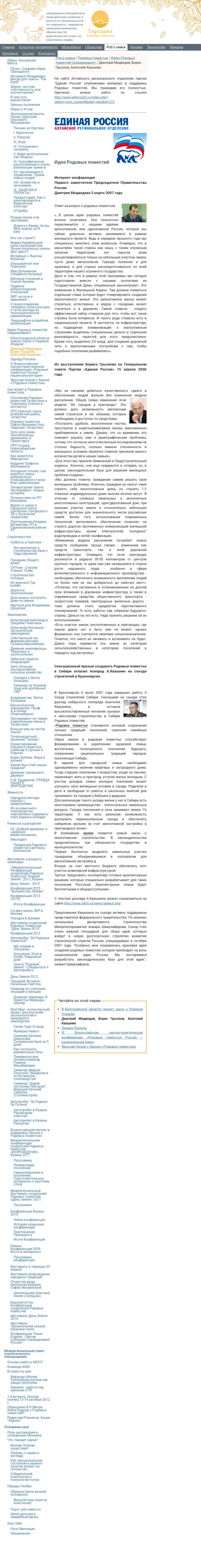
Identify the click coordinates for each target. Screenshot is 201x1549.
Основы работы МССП (25, 1362)
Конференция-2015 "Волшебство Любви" (27, 889)
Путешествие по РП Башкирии (25, 499)
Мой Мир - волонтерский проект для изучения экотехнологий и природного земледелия (30, 1015)
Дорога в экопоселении (21, 591)
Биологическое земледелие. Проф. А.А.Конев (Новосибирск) (25, 709)
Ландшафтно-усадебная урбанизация (29, 321)
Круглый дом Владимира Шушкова (30, 606)
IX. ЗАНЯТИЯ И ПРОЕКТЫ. (25, 191)
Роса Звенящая (22, 1529)
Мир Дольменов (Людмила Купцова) (26, 272)
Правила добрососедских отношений (23, 289)
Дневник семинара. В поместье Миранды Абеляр (31, 1000)
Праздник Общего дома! (24, 561)
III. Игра (20, 142)
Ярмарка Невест (27, 1031)
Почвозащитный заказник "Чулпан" (24, 738)
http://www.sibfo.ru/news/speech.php (92, 903)
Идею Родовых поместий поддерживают (27, 331)
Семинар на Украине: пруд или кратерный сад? (30, 688)
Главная (8, 47)
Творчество (156, 47)
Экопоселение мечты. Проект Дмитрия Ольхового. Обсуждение (27, 118)
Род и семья (116, 47)
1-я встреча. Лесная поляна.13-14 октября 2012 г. (28, 1400)
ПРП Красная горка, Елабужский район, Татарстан (26, 414)
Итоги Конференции (29, 904)
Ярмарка (176, 47)
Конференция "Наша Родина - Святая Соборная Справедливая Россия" (30, 1338)
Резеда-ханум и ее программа (24, 218)
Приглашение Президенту (24, 1233)
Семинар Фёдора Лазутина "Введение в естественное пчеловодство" (31, 1074)
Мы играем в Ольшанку (24, 947)
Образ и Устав (21, 109)
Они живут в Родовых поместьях (24, 390)
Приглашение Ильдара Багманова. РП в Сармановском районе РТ (28, 526)
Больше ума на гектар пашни (27, 730)
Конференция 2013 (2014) (25, 897)
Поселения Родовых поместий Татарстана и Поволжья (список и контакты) (28, 402)
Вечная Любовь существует (22, 1446)
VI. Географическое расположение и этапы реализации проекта (32, 164)
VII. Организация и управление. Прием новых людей (29, 175)
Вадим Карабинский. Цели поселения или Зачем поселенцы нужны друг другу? (30, 247)
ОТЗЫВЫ (21, 211)
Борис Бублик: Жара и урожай (27, 758)
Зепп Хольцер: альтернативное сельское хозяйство (26, 669)
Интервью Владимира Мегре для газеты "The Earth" (28, 79)
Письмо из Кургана (29, 128)
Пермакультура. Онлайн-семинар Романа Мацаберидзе (27, 1061)
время (88, 833)
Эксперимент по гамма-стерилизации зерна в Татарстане (29, 721)
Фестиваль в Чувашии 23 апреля (30, 1268)
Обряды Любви (19, 1486)
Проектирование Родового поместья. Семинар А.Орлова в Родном (26, 748)
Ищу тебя (14, 1523)
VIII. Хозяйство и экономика (27, 183)
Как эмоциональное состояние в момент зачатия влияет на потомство (26, 1464)
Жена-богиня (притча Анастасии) (30, 1501)
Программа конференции (24, 1258)
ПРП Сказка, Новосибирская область (22, 448)
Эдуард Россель (74, 1028)
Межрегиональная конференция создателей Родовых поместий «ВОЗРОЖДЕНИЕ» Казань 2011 (26, 1147)
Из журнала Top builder (22, 584)
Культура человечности (38, 47)
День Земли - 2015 (25, 884)
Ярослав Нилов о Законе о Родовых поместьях (99, 1047)
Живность (15, 792)
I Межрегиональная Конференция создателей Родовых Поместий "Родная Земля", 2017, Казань (26, 873)
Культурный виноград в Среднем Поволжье (29, 621)
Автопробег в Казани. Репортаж (31, 1121)
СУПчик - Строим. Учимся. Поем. (24, 569)
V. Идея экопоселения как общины (31, 155)
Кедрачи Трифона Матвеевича (24, 464)
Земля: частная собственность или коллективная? (25, 90)
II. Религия (22, 137)
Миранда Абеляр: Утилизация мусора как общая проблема (29, 1380)
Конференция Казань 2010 (27, 1212)
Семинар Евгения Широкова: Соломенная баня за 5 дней (31, 1040)
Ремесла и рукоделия (24, 824)
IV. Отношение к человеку (26, 147)
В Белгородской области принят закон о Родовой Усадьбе (29, 341)
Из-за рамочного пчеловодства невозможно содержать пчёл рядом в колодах (29, 812)
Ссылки (28, 53)
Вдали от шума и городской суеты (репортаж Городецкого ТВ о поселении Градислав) (29, 511)
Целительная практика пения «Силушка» (32, 1294)
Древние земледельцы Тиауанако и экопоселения (28, 651)
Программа (23, 1160)
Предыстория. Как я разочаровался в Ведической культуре (29, 202)
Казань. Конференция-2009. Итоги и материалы (25, 1249)
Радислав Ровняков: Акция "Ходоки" (28, 1419)
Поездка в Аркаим (25, 918)
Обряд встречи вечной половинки (28, 1493)
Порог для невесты (25, 1509)
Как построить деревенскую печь (28, 1050)
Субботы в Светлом (25, 542)
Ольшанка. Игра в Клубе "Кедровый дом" (28, 957)
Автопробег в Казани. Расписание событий (31, 1113)
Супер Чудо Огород (29, 1027)
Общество (93, 47)
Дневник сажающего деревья (27, 774)
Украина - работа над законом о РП (27, 1388)
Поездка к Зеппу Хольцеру (27, 679)
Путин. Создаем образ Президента (27, 70)
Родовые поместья (93, 58)
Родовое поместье (72, 725)
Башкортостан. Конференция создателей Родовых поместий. (26, 1306)
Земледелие (17, 615)
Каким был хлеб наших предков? (28, 766)
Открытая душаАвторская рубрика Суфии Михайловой (25, 1285)
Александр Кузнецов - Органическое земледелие (27, 630)
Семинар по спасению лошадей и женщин (28, 990)
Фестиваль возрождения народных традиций (30, 1275)
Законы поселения (25, 105)
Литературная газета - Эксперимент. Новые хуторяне (27, 490)
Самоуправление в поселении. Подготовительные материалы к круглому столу (31, 1178)
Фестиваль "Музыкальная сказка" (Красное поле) (28, 1326)
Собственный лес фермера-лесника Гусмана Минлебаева (27, 641)
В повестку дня (19, 1371)
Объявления (20, 1533)
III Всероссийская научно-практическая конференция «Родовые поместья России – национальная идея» (102, 1037)
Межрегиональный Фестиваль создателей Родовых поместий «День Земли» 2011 (28, 1195)
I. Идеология (23, 133)
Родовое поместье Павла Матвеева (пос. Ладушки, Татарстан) (27, 424)
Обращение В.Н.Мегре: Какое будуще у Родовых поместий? (26, 1410)
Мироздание (71, 47)
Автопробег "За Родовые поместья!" (29, 939)
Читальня (10, 53)
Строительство (19, 537)
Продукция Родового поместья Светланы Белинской (30, 848)
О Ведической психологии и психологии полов (24, 1477)
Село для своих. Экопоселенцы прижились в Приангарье (23, 436)
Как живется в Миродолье (21, 457)
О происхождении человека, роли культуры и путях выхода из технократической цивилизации (30, 310)
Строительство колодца (22, 576)
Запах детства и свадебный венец (24, 1515)
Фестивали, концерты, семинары (24, 860)
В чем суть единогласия (20, 98)
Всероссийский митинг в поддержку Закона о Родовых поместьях (30, 1133)
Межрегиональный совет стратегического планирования (24, 1354)
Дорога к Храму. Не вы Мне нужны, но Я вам (31, 229)
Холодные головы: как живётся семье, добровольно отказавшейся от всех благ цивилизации (28, 477)
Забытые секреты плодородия (24, 660)
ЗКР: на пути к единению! (21, 298)
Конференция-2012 (25, 933)
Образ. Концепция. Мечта (22, 61)
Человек (136, 47)
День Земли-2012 (24, 977)
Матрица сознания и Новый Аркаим (26, 280)
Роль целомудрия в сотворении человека (24, 1433)
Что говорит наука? (22, 1440)
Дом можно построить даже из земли (28, 599)
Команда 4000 (18, 1367)
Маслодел (18, 839)
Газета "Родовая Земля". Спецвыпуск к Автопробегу (31, 967)
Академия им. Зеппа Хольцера (26, 699)
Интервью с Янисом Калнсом (26, 257)
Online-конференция (29, 1220)
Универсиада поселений (24, 1166)
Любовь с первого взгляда (24, 1454)
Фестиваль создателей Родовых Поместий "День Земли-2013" (28, 926)
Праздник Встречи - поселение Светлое (25, 982)
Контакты (46, 53)
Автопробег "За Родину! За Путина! (29, 1103)
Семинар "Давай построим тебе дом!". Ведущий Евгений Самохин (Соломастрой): (30, 1089)
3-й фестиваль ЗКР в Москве (26, 912)
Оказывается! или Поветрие (24, 265)
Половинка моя (16, 1427)
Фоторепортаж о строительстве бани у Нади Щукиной (31, 551)
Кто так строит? (22, 238)
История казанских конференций (29, 1225)
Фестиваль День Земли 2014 (29, 1317)
